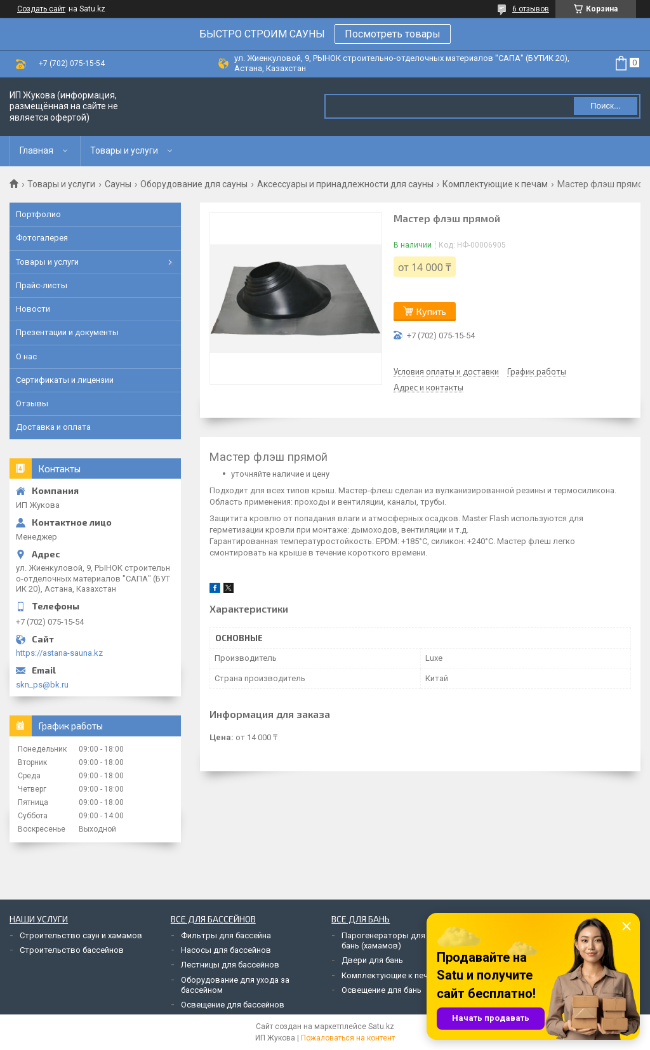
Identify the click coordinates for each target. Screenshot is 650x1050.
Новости (33, 309)
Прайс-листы (41, 285)
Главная (36, 150)
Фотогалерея (42, 238)
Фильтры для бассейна (226, 935)
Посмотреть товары (393, 34)
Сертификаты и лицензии (65, 380)
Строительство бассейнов (72, 950)
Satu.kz (381, 1026)
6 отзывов (530, 8)
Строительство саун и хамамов (81, 935)
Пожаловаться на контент (348, 1037)
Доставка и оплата (53, 427)
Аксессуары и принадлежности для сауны (345, 184)
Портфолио (38, 214)
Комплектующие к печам (495, 184)
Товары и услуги (124, 150)
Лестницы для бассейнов (230, 964)
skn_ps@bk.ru (42, 684)
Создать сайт (41, 8)
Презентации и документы (67, 332)
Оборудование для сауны (194, 184)
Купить (431, 311)
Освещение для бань (381, 990)
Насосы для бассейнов (226, 950)
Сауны (118, 184)
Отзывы (32, 403)
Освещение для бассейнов (232, 1004)
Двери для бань (372, 960)
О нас (26, 356)
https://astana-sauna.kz (59, 653)
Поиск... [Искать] (605, 105)
